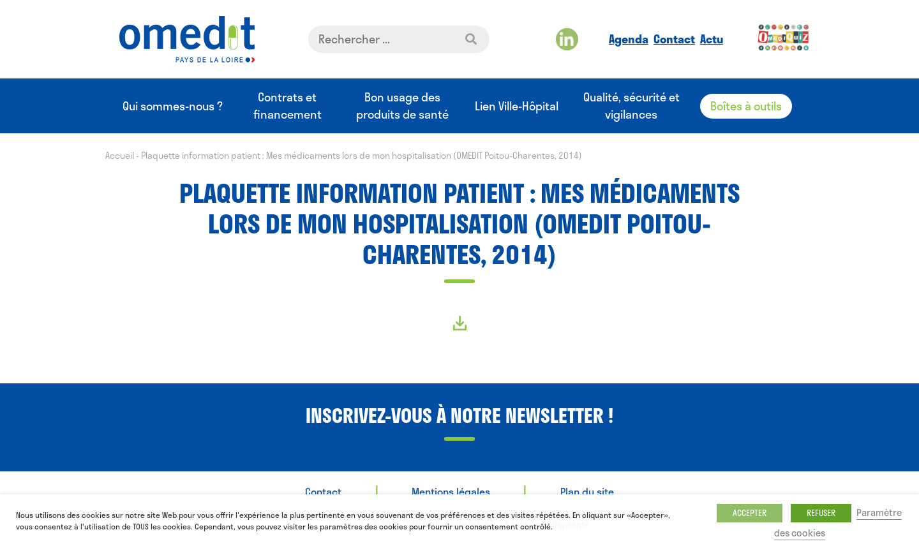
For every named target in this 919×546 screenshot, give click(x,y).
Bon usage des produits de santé (402, 106)
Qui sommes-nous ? (173, 106)
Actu (711, 39)
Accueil (119, 155)
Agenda (628, 39)
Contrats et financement (287, 106)
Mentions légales (451, 491)
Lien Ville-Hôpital (516, 106)
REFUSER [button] (821, 512)
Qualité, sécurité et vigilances (631, 106)
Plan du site (587, 491)
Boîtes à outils (746, 106)
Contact (674, 39)
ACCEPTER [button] (749, 512)
